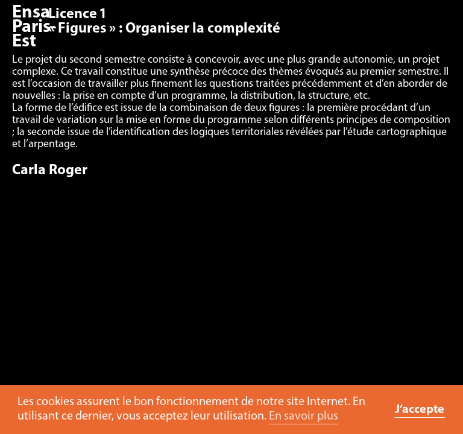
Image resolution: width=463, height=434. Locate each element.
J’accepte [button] (419, 410)
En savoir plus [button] (303, 416)
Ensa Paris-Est (34, 27)
